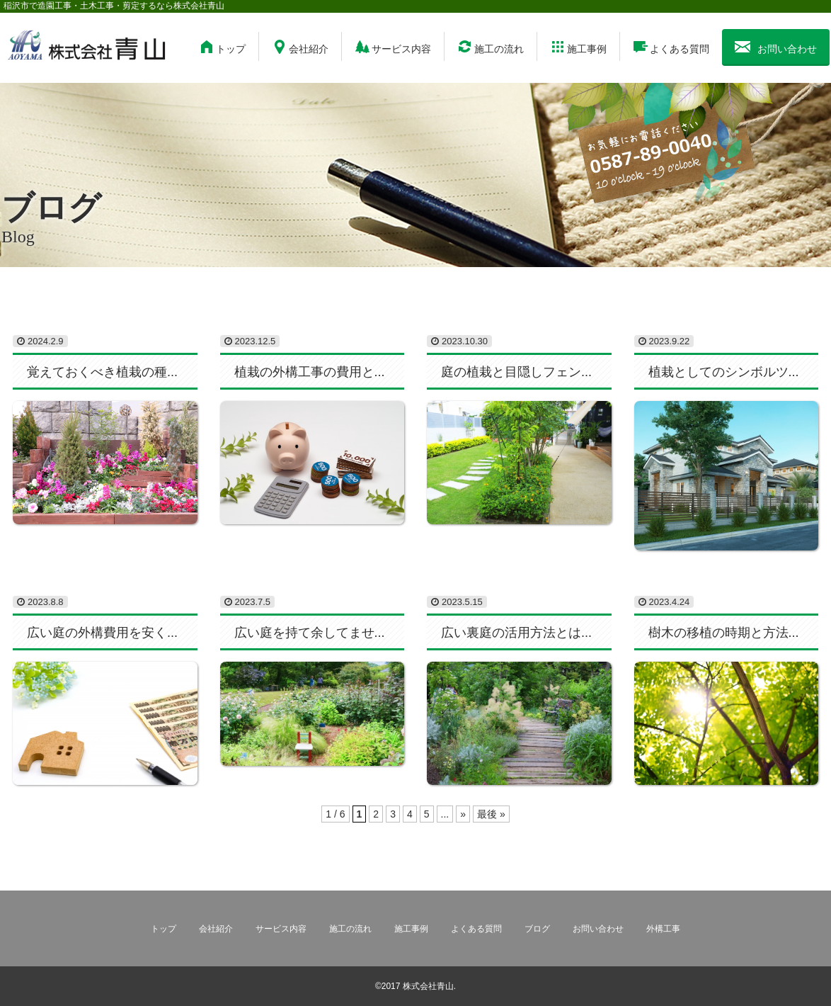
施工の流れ (490, 47)
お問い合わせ (776, 47)
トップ (222, 47)
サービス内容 (393, 47)
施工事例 (578, 47)
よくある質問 (671, 47)
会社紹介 (300, 47)
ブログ (537, 929)
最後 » (491, 814)
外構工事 (663, 929)
